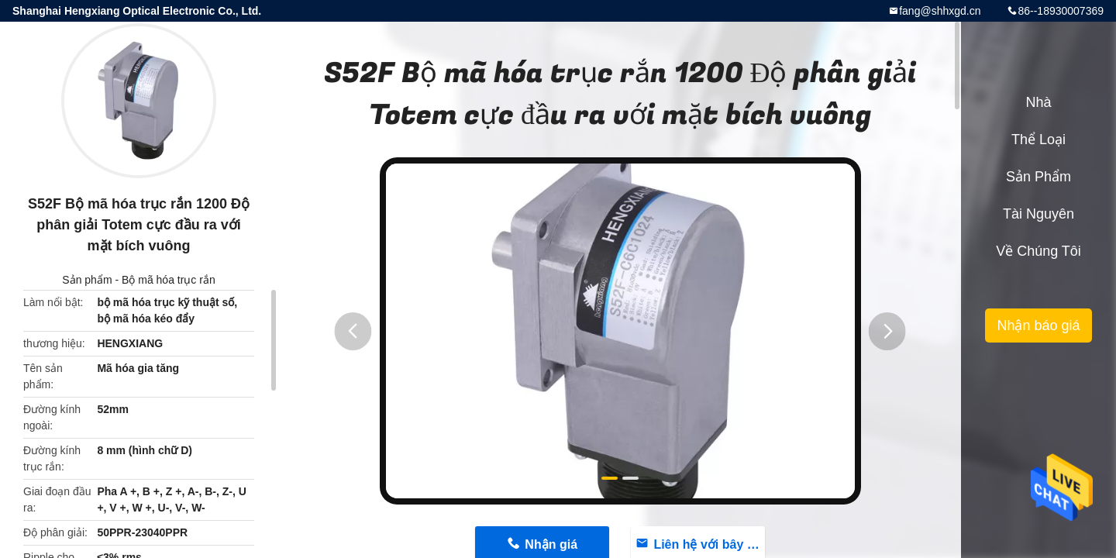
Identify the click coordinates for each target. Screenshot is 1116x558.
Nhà (1038, 102)
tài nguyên (1038, 214)
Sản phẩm (87, 280)
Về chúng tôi (1038, 251)
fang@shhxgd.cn (939, 11)
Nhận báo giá (1038, 325)
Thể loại (1038, 139)
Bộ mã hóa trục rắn (168, 280)
